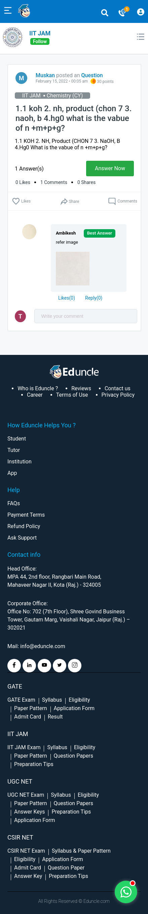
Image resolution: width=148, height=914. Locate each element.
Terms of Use (72, 395)
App (12, 473)
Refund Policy (23, 526)
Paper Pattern (30, 708)
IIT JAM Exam (23, 747)
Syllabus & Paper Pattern (81, 851)
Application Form (74, 708)
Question (92, 75)
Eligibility (79, 700)
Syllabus (52, 700)
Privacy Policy (118, 395)
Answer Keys (29, 812)
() (66, 298)
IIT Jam (17, 733)
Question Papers (73, 756)
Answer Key (28, 876)
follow (40, 41)
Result (55, 716)
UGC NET (19, 781)
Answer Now (110, 168)
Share (69, 201)
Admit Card (27, 716)
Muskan (45, 75)
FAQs (13, 503)
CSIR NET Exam (26, 851)
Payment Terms (26, 515)
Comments (122, 201)
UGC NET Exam (25, 795)
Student (16, 438)
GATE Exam (21, 700)
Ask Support (22, 538)
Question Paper (66, 867)
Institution (19, 461)
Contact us (118, 388)
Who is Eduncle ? (37, 388)
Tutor (13, 450)
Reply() (93, 298)
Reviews (81, 388)
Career (35, 395)
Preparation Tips (33, 764)
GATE (14, 686)
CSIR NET (20, 837)
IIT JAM (39, 33)
